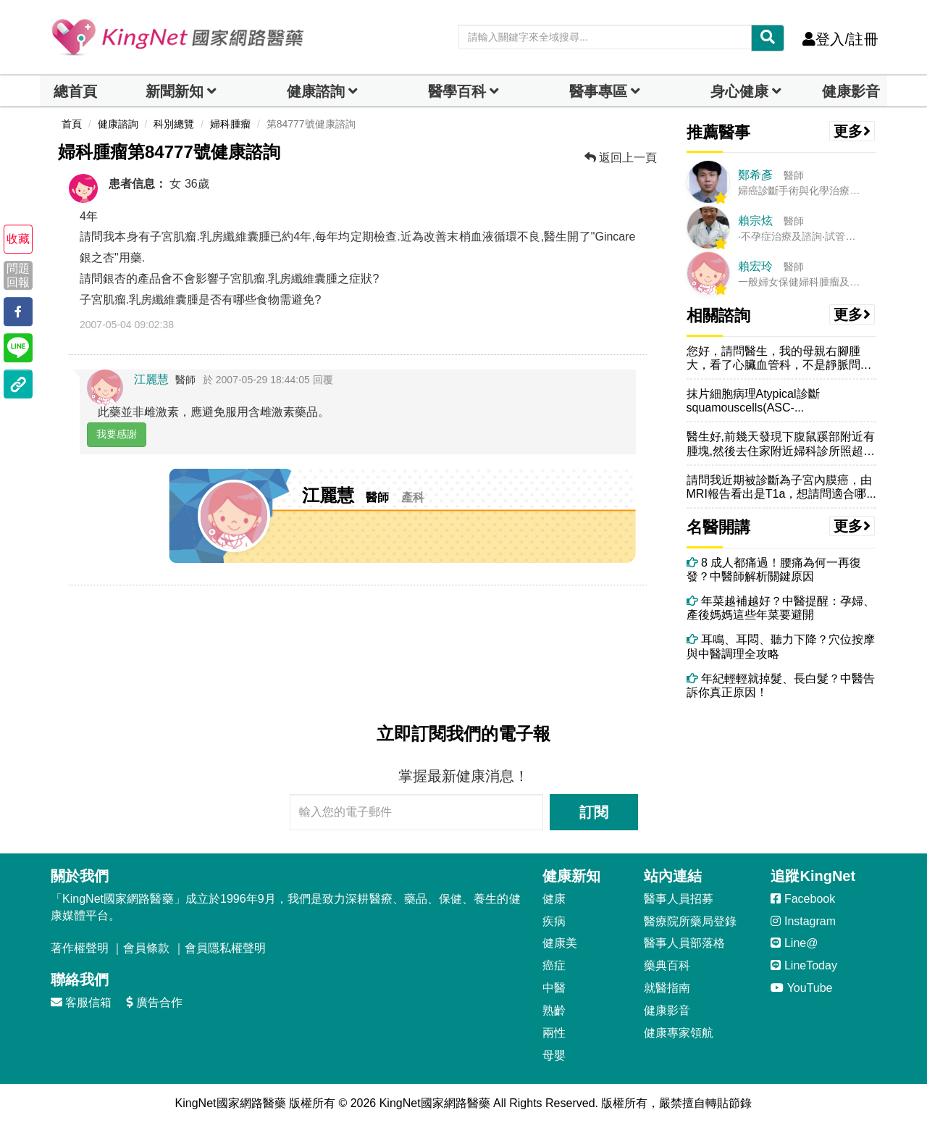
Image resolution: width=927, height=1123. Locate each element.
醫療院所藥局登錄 (690, 921)
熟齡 (554, 1010)
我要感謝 (116, 434)
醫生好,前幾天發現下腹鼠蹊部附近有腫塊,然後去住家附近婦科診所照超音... (781, 443)
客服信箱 (81, 1002)
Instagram (803, 921)
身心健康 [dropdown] (739, 91)
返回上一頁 (620, 157)
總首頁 (75, 91)
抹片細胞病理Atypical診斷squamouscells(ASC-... (753, 401)
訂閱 (593, 812)
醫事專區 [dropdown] (598, 91)
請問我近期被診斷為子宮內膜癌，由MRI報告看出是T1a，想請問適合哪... (781, 487)
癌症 (554, 965)
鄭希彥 (755, 175)
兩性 (554, 1033)
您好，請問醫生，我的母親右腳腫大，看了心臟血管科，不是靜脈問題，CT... (773, 358)
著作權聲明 (80, 948)
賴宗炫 (755, 220)
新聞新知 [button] (175, 91)
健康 (554, 899)
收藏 (18, 239)
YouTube (801, 988)
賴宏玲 (755, 266)
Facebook (803, 899)
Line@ (794, 943)
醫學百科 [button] (457, 91)
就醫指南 (667, 988)
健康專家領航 (678, 1033)
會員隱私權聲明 (225, 948)
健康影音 (851, 91)
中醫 (554, 988)
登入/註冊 (840, 39)
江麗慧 (151, 379)
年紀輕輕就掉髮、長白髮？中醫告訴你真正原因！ (781, 685)
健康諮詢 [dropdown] (316, 91)
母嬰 (554, 1055)
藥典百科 (667, 965)
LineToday (803, 965)
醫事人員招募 (678, 899)
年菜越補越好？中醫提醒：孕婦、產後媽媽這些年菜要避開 (781, 608)
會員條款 (146, 948)
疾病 (554, 921)
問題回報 (18, 275)
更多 (852, 131)
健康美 (559, 943)
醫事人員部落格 (684, 943)
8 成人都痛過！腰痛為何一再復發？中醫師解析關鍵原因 (774, 569)
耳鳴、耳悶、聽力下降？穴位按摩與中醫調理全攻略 (781, 646)
